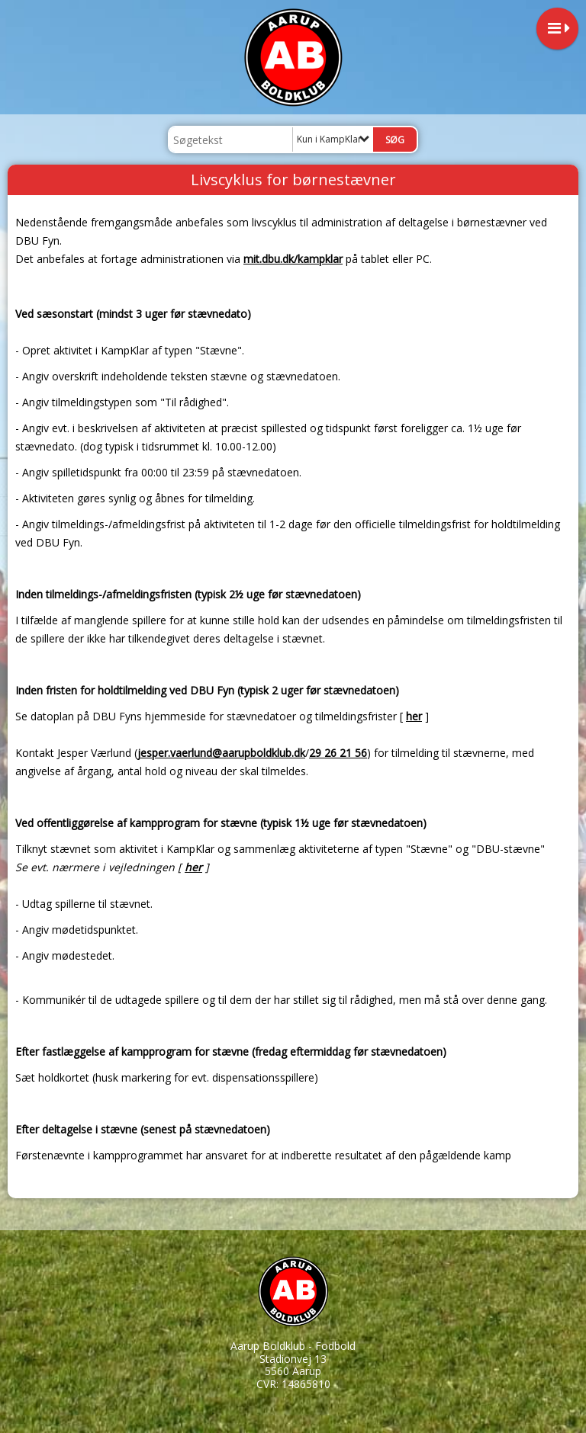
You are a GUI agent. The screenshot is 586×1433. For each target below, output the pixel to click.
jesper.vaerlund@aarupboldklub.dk (221, 752)
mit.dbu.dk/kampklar (293, 259)
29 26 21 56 (338, 752)
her (414, 716)
